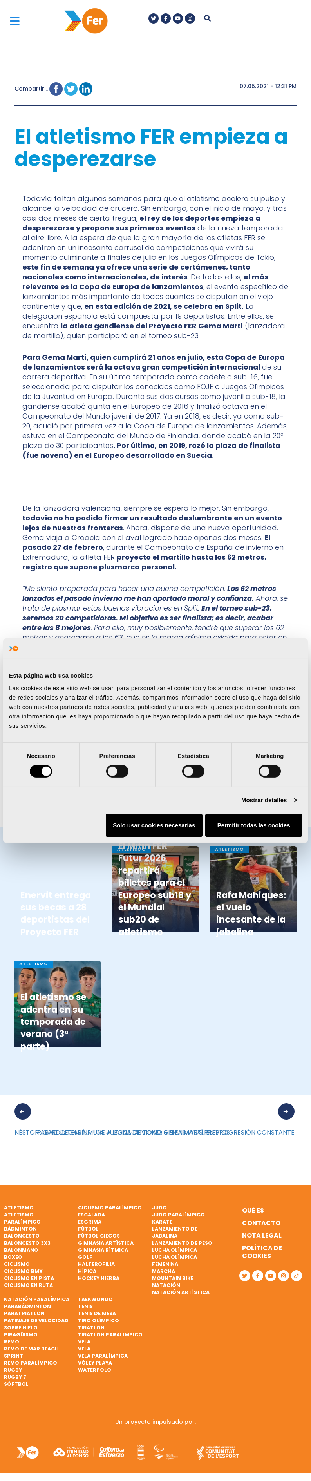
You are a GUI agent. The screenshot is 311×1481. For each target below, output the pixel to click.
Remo (11, 1341)
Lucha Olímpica (174, 1250)
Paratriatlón (24, 1313)
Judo (159, 1207)
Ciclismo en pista (29, 1278)
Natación (166, 1285)
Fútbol (88, 1228)
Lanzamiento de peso (182, 1243)
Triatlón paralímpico (110, 1334)
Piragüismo (21, 1334)
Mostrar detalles (264, 800)
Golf (85, 1257)
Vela (84, 1341)
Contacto (261, 1222)
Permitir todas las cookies (253, 825)
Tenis (85, 1306)
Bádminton (20, 1228)
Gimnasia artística (106, 1243)
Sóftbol (16, 1384)
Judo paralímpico (178, 1214)
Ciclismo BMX (23, 1271)
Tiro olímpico (98, 1320)
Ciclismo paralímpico (110, 1207)
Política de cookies (262, 1252)
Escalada (91, 1214)
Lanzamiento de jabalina (174, 1232)
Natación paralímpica (36, 1299)
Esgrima (89, 1221)
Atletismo (19, 1207)
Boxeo (13, 1257)
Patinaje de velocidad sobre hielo (36, 1324)
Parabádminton (27, 1306)
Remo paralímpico (30, 1363)
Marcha (163, 1271)
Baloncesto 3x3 (27, 1243)
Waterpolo (94, 1370)
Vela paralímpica (103, 1355)
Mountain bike (172, 1278)
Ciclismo (17, 1264)
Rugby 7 (15, 1377)
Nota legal (262, 1235)
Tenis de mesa (97, 1313)
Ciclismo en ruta (28, 1285)
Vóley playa (95, 1363)
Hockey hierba (98, 1278)
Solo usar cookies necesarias (154, 825)
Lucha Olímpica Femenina (174, 1260)
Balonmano (21, 1250)
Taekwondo (95, 1299)
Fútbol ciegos (99, 1236)
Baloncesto (22, 1236)
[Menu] (14, 20)
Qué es (253, 1210)
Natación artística (181, 1292)
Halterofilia (96, 1264)
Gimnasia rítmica (103, 1250)
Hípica (87, 1271)
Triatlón (91, 1327)
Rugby (13, 1370)
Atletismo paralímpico (22, 1218)
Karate (162, 1221)
